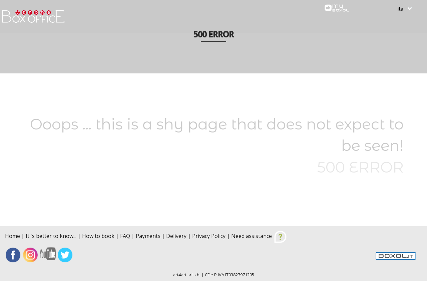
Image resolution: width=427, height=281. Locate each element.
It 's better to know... (51, 236)
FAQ (125, 236)
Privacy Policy (209, 236)
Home (13, 236)
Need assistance (259, 236)
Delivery (176, 236)
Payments (148, 236)
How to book (98, 236)
